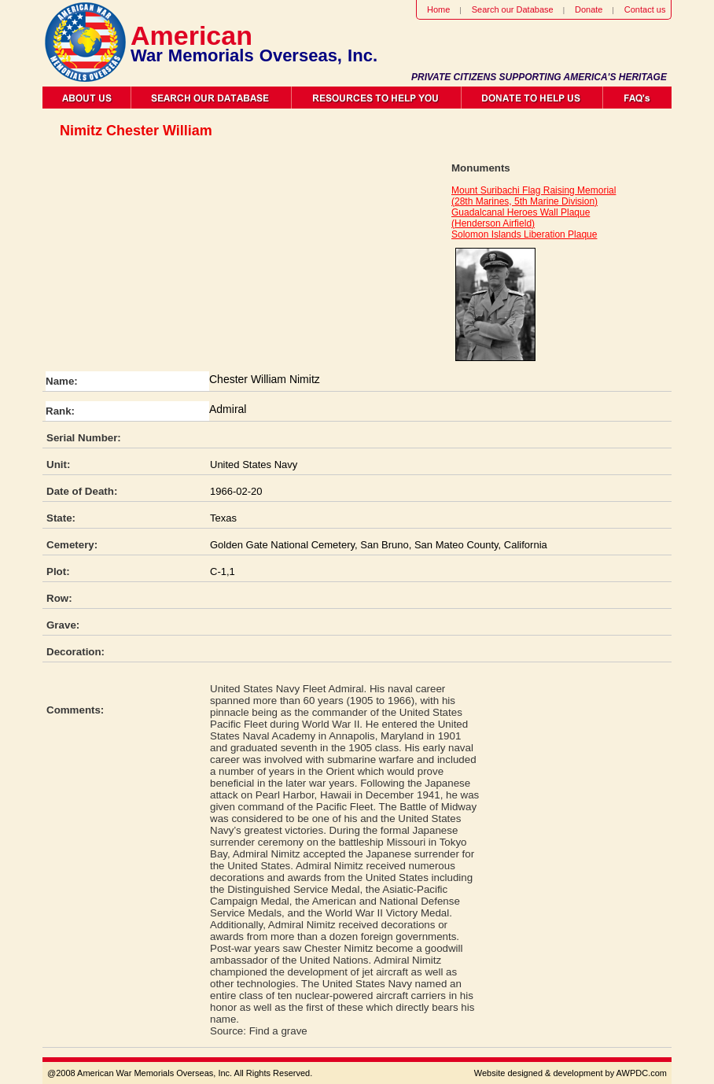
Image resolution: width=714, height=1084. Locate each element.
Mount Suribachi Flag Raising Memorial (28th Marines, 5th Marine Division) (533, 196)
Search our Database (513, 9)
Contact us (645, 9)
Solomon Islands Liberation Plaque (524, 234)
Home (438, 9)
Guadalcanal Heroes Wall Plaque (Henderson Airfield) (520, 218)
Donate (588, 9)
